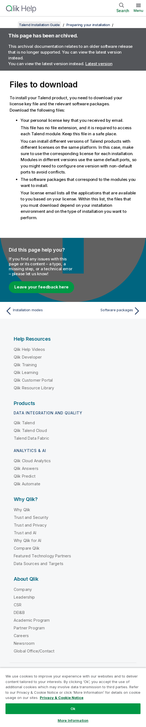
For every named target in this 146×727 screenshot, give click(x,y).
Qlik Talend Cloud (30, 430)
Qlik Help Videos (29, 349)
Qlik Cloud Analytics (32, 460)
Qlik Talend (24, 422)
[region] (73, 697)
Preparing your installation (88, 25)
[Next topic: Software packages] (108, 311)
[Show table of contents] (11, 25)
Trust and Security (31, 517)
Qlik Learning (26, 372)
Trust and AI (25, 532)
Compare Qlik (27, 548)
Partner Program (29, 628)
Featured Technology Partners (42, 555)
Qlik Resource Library (34, 387)
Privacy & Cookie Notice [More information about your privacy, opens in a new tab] (61, 697)
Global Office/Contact (34, 651)
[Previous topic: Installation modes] (38, 311)
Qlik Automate (27, 483)
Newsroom (24, 643)
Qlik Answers (26, 468)
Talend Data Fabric (31, 438)
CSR (17, 604)
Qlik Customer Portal (33, 380)
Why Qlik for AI (27, 540)
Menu (138, 10)
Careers (21, 635)
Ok (73, 708)
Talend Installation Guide (39, 25)
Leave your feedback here (41, 287)
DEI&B (19, 612)
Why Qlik (22, 509)
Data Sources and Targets (38, 563)
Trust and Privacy (30, 525)
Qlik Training (25, 364)
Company (23, 589)
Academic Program (32, 620)
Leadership (24, 597)
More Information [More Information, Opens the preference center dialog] (73, 720)
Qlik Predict (24, 476)
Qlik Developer (28, 357)
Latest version (99, 63)
